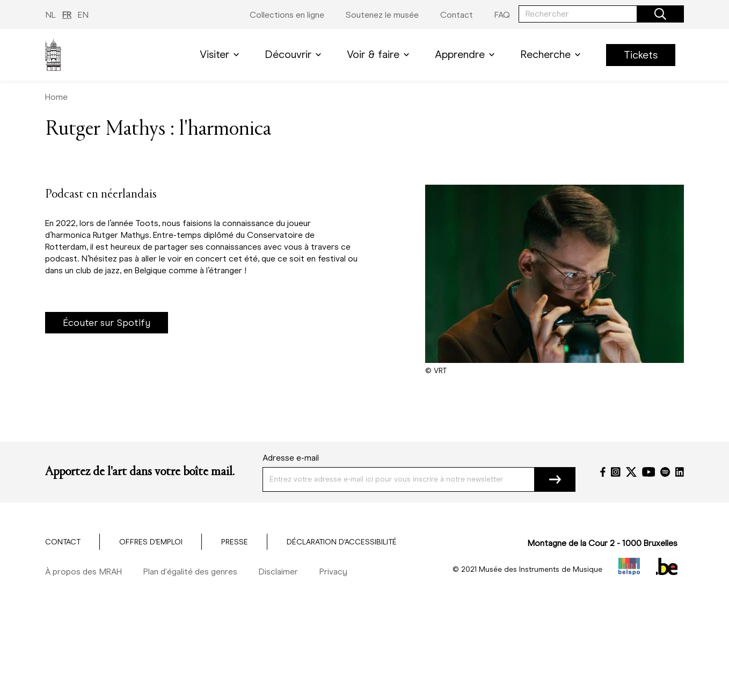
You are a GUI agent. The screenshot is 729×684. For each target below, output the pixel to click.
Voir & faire (380, 54)
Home (56, 97)
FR (66, 15)
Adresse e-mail (291, 458)
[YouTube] (648, 472)
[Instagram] (616, 472)
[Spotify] (665, 472)
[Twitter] (631, 472)
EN (83, 15)
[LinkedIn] (679, 472)
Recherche (552, 54)
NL (50, 15)
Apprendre (467, 54)
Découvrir (295, 54)
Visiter (221, 54)
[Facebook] (603, 472)
